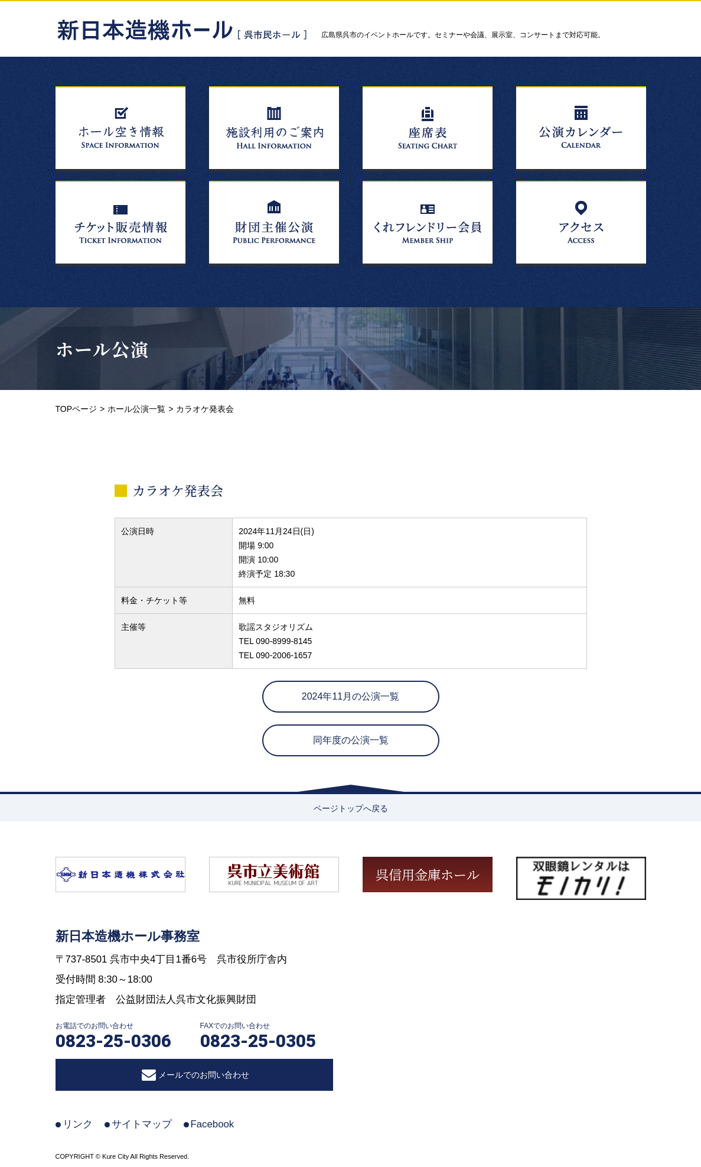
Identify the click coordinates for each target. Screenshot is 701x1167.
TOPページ (76, 409)
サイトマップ (142, 1124)
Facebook (212, 1124)
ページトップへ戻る (351, 808)
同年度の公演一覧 (351, 740)
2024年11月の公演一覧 (350, 696)
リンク (78, 1124)
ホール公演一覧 (136, 409)
